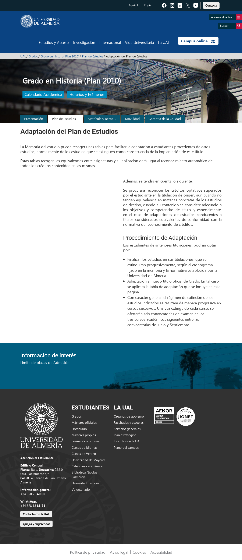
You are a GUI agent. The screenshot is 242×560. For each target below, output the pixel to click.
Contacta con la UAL (36, 514)
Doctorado (79, 429)
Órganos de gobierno (129, 416)
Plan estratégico (125, 435)
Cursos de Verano (84, 453)
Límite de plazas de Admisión (45, 362)
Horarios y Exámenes (87, 94)
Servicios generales (127, 429)
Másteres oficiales (84, 422)
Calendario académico (87, 466)
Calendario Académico (43, 94)
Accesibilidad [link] (161, 552)
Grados (33, 56)
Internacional (110, 42)
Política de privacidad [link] (88, 552)
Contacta (211, 5)
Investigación (84, 42)
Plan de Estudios (92, 56)
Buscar (231, 26)
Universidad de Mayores (88, 460)
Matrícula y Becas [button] (102, 118)
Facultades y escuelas (128, 422)
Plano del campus (126, 447)
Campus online (198, 40)
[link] (211, 4)
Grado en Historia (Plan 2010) (60, 56)
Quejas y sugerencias (36, 524)
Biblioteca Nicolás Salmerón (84, 474)
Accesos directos (226, 17)
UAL (23, 56)
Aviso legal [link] (119, 552)
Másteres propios (84, 435)
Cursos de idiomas (84, 447)
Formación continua (85, 441)
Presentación (33, 118)
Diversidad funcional (86, 483)
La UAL (164, 42)
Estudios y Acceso (54, 42)
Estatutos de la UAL (127, 441)
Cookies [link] (139, 552)
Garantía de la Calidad (165, 118)
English (148, 5)
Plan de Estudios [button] (65, 118)
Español (133, 5)
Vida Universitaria (139, 42)
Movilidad (132, 118)
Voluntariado (81, 489)
